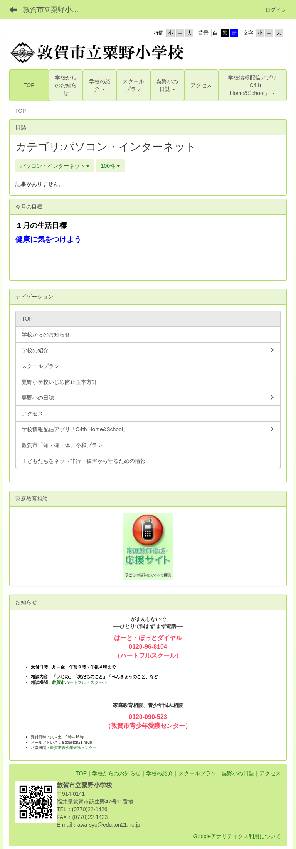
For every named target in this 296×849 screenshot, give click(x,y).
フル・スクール (79, 682)
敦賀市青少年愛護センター (73, 748)
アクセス (270, 773)
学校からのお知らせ (116, 773)
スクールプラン (197, 773)
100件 (110, 166)
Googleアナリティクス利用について (237, 836)
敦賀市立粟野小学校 (54, 10)
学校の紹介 (159, 773)
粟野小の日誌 (238, 773)
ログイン (276, 10)
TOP (81, 773)
